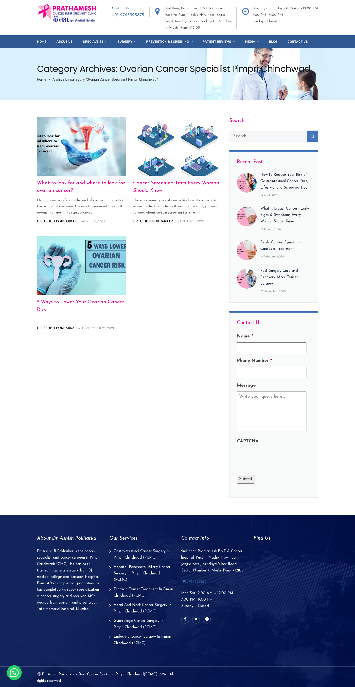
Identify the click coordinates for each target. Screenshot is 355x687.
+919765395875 (194, 582)
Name (245, 336)
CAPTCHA (248, 441)
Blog (273, 41)
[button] (14, 672)
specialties (93, 41)
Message (246, 385)
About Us (64, 41)
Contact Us (297, 41)
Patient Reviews (217, 41)
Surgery (124, 41)
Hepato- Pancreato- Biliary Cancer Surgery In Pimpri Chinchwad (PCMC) (142, 573)
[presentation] (274, 457)
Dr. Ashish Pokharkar (57, 221)
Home (41, 41)
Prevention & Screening (167, 41)
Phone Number (254, 360)
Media (250, 41)
